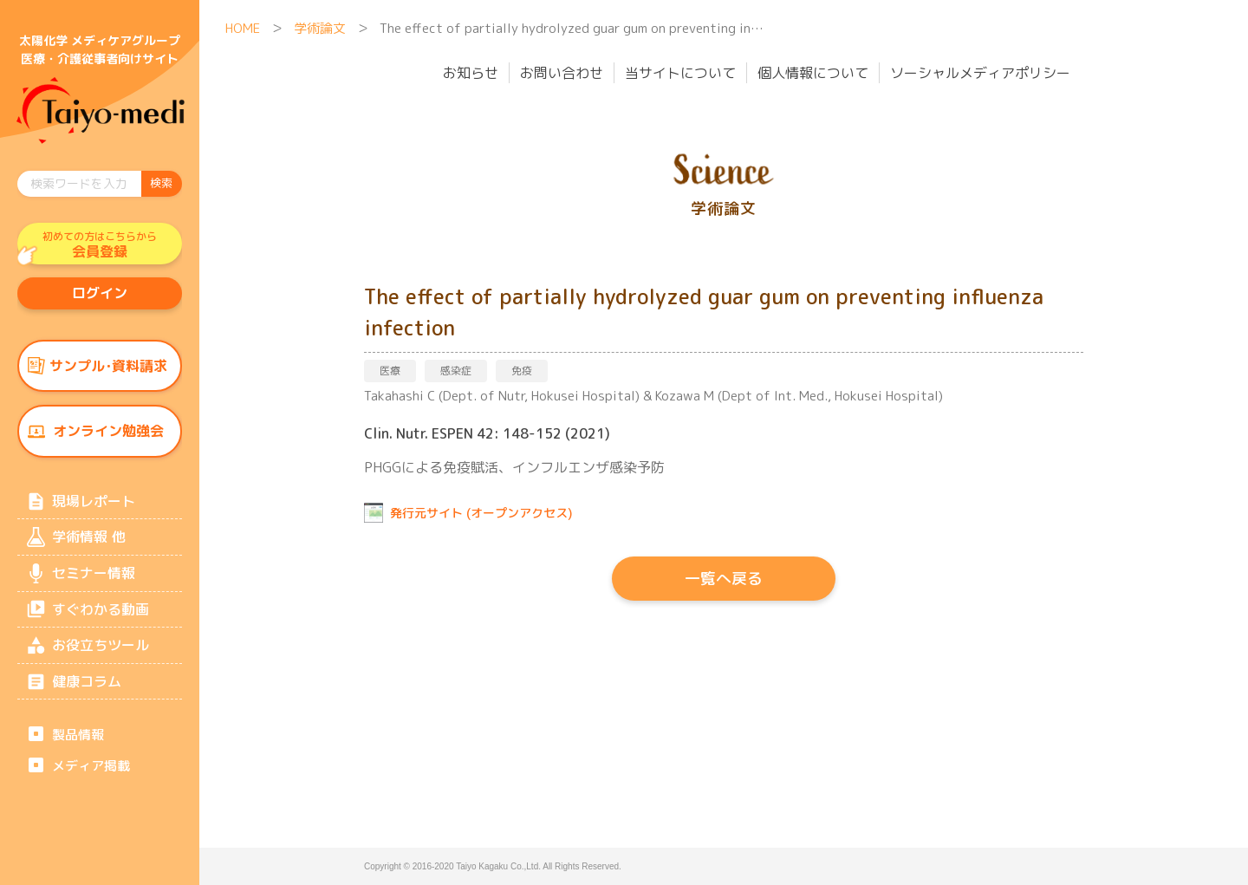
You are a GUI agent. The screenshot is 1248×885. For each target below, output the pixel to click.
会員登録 (100, 245)
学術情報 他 (88, 544)
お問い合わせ (561, 72)
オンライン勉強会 (108, 436)
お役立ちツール (100, 656)
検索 (161, 183)
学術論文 (320, 28)
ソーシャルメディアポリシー (980, 72)
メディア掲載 (91, 779)
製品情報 (78, 748)
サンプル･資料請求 (108, 369)
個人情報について (812, 72)
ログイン (99, 295)
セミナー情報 (93, 581)
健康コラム (86, 693)
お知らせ (470, 72)
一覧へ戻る (724, 578)
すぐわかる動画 (100, 618)
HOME (242, 28)
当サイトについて (680, 72)
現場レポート (93, 507)
